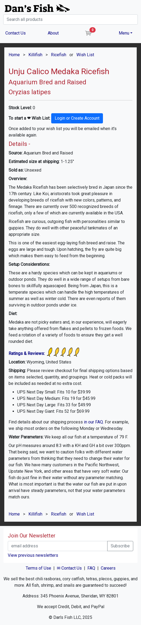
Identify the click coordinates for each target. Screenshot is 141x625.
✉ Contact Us (69, 568)
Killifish (35, 54)
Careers (108, 568)
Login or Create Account (77, 118)
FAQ (91, 568)
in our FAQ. (94, 422)
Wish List (85, 54)
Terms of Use (38, 568)
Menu (124, 33)
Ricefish (58, 54)
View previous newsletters (33, 555)
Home (14, 54)
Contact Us (15, 33)
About (53, 33)
